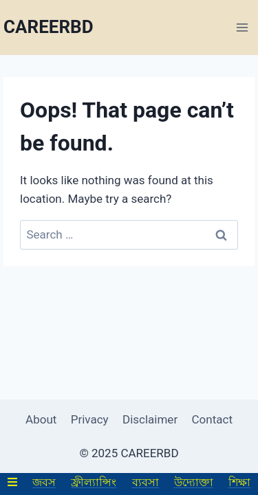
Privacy (90, 419)
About (40, 419)
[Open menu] (242, 27)
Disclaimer (150, 419)
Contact (212, 419)
